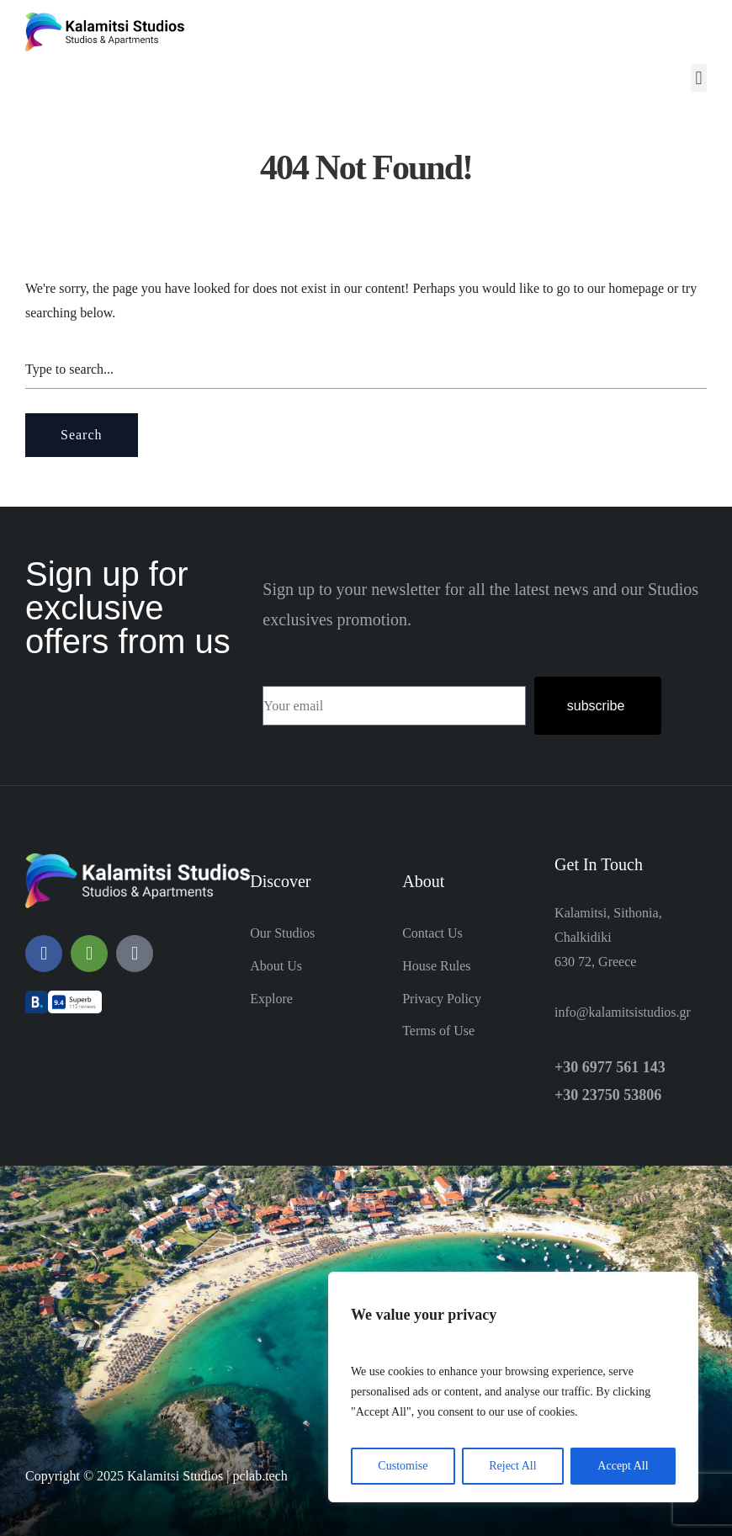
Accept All (622, 1465)
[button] (699, 78)
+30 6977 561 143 (610, 1067)
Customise (402, 1465)
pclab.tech (259, 1476)
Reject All (512, 1465)
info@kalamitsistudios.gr (622, 1012)
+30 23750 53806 (607, 1095)
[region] (513, 1387)
